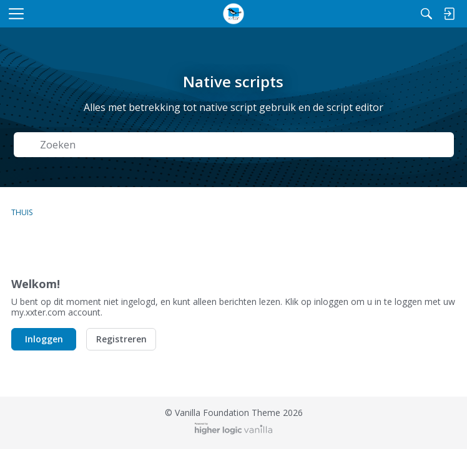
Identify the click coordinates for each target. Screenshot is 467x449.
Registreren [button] (121, 339)
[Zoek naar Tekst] (243, 145)
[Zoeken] (426, 13)
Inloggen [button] (44, 339)
